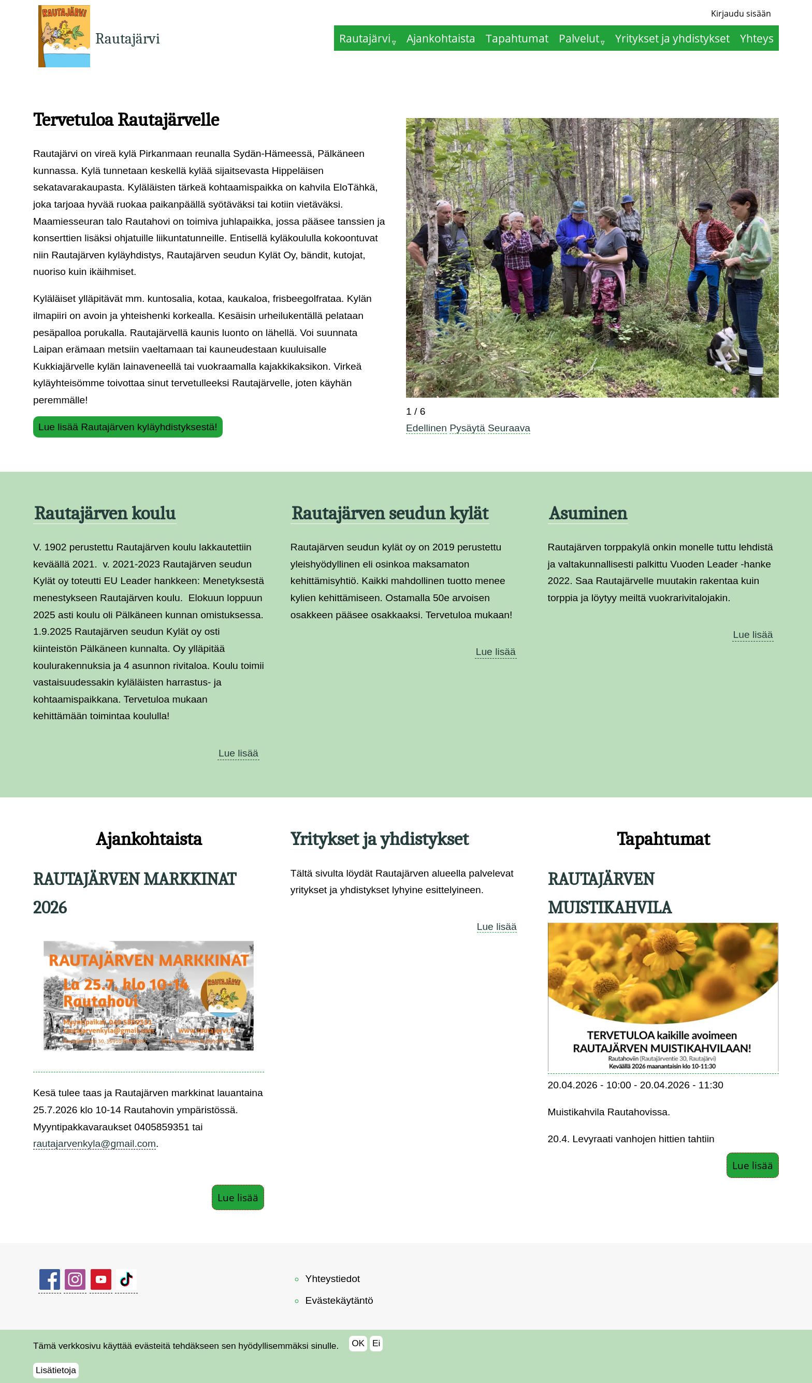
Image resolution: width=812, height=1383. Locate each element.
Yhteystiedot (333, 1278)
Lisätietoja (56, 1372)
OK (358, 1346)
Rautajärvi (127, 38)
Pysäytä (467, 428)
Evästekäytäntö (339, 1300)
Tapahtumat (517, 38)
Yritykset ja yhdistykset (672, 38)
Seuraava (509, 428)
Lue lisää (238, 753)
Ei (376, 1346)
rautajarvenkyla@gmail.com (94, 1143)
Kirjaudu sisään (741, 13)
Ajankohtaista (441, 38)
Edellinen (426, 428)
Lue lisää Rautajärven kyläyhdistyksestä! (128, 426)
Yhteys (757, 38)
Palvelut (579, 38)
